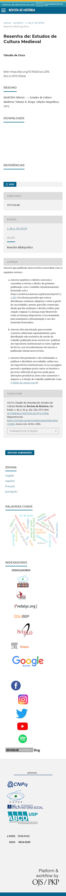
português (11, 491)
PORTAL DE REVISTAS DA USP (18, 5)
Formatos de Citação (23, 431)
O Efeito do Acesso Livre (24, 382)
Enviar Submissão (20, 452)
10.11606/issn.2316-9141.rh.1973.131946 (28, 413)
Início (7, 22)
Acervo (18, 22)
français (10, 486)
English (9, 475)
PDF (11, 184)
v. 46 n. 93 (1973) (34, 22)
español (9, 481)
